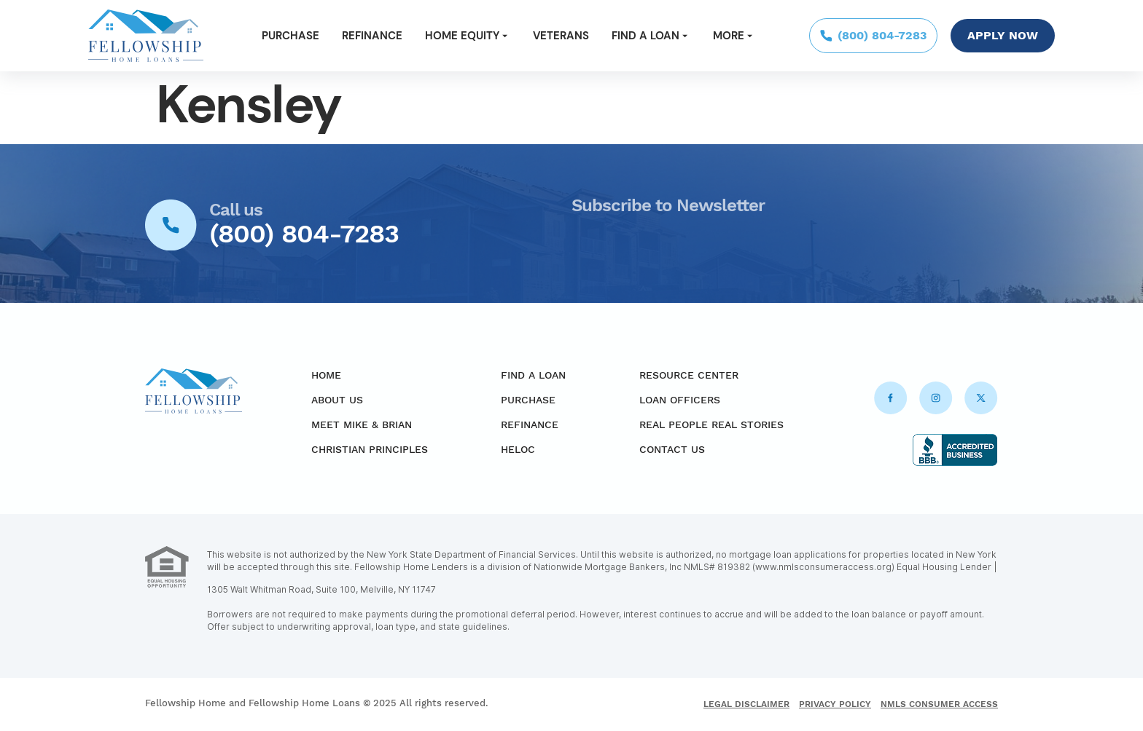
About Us (337, 400)
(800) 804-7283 (304, 233)
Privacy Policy (835, 704)
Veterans (561, 35)
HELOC (518, 449)
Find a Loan (651, 35)
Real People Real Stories (711, 424)
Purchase (290, 35)
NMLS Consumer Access (939, 704)
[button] (467, 36)
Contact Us (672, 449)
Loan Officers (679, 400)
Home (326, 375)
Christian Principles (369, 449)
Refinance (372, 35)
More (734, 35)
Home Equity (467, 35)
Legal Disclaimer (746, 704)
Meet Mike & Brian (361, 424)
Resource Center (688, 375)
